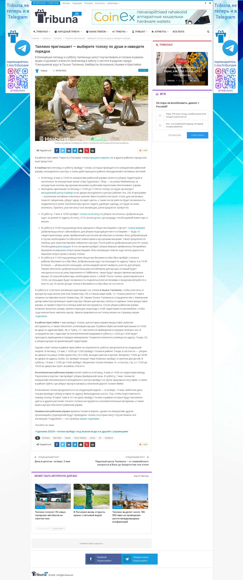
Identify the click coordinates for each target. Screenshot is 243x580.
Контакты (100, 3)
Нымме (68, 438)
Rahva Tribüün (96, 31)
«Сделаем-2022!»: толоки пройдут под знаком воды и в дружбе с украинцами (81, 431)
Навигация (112, 3)
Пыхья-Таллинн (80, 438)
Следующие (58, 528)
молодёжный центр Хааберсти (58, 192)
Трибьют (138, 31)
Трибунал (40, 31)
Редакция (77, 3)
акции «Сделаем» (89, 418)
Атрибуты (159, 31)
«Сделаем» (41, 316)
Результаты (174, 135)
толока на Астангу (90, 213)
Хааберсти (109, 438)
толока (92, 438)
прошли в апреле (99, 157)
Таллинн (143, 70)
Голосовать (197, 135)
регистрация (63, 246)
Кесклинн (46, 438)
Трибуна (119, 31)
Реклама (88, 3)
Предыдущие (42, 528)
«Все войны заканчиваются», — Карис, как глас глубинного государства (182, 71)
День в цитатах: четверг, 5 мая (52, 461)
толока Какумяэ (136, 227)
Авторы (66, 3)
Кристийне (57, 438)
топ (100, 438)
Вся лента (178, 31)
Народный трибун (67, 31)
